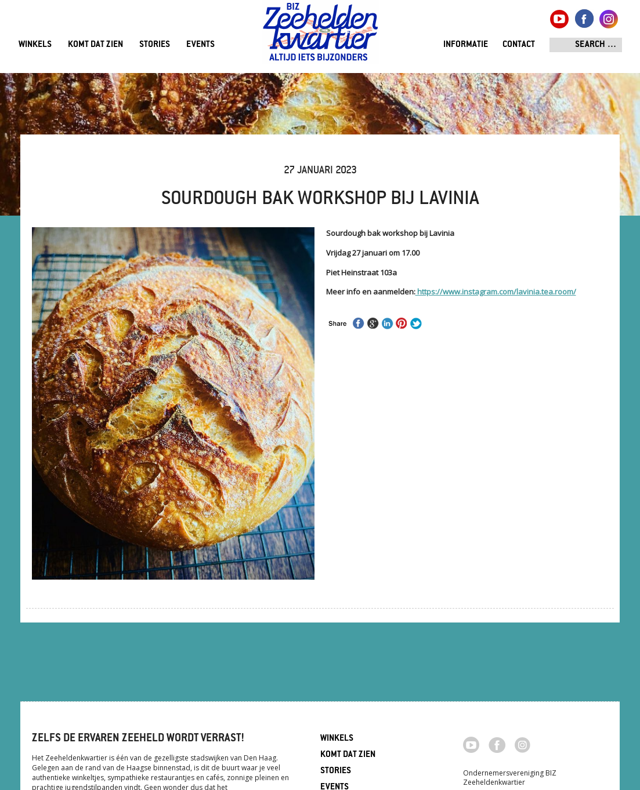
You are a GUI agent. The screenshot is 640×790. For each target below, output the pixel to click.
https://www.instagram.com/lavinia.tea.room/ (495, 291)
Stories (154, 45)
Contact (518, 45)
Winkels (35, 45)
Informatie (465, 45)
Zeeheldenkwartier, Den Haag (320, 36)
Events (200, 45)
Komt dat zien (95, 45)
